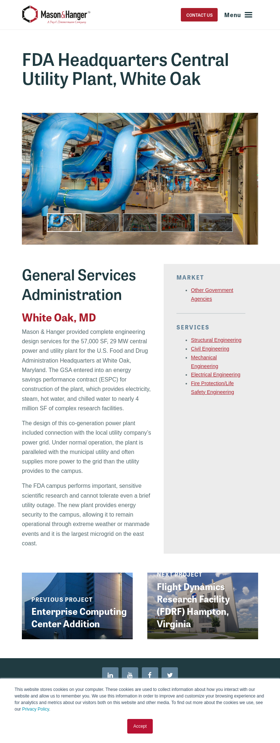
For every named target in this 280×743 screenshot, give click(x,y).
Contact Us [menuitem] (198, 15)
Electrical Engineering (215, 375)
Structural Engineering (216, 340)
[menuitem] (110, 675)
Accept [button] (140, 726)
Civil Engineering (210, 349)
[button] (64, 222)
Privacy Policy (35, 709)
